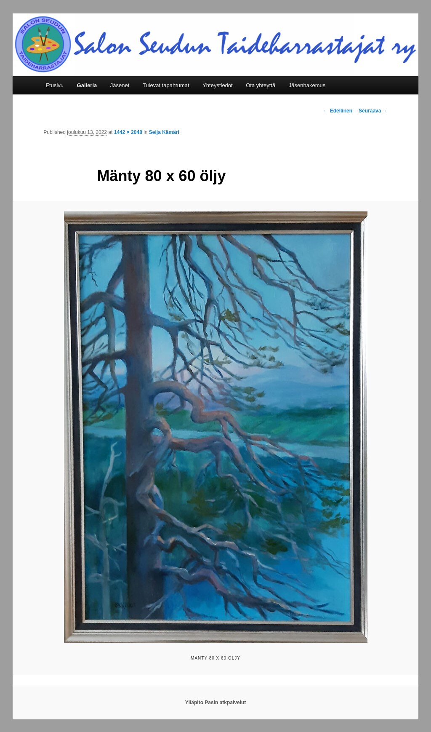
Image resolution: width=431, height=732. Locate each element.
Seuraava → (373, 111)
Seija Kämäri (164, 132)
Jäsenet (120, 85)
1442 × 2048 (128, 132)
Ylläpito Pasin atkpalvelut (215, 702)
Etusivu (54, 85)
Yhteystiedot (217, 85)
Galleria (87, 85)
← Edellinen (337, 111)
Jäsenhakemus (307, 85)
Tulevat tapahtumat (166, 85)
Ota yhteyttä (260, 85)
